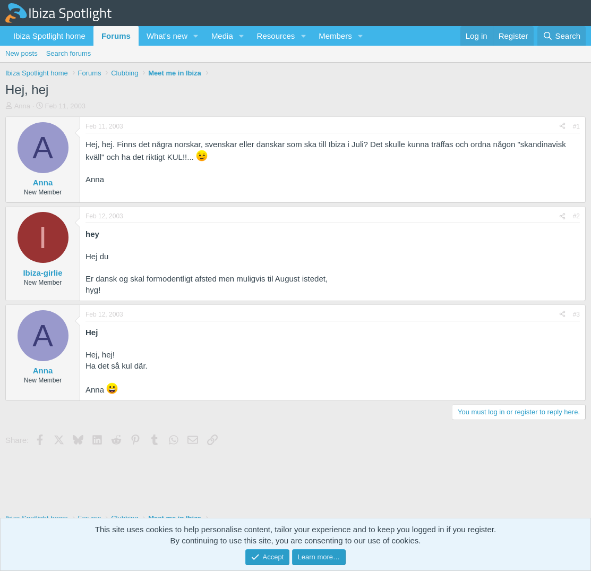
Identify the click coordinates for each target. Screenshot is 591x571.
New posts (21, 53)
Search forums (68, 53)
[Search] (561, 36)
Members (335, 35)
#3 (576, 314)
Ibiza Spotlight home (49, 35)
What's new (167, 35)
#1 (576, 126)
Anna (22, 106)
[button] (196, 36)
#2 (576, 216)
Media (222, 35)
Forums (116, 35)
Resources (276, 35)
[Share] (562, 127)
